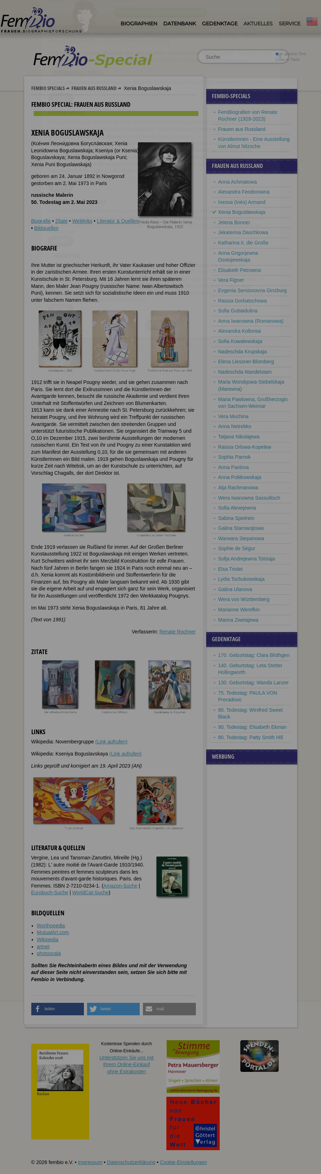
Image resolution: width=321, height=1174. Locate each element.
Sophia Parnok (234, 457)
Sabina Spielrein (236, 518)
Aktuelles (258, 23)
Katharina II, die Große (243, 243)
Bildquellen (46, 228)
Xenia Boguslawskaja (242, 212)
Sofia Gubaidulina (238, 311)
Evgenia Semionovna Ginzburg (252, 290)
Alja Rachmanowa (238, 487)
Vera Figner (231, 280)
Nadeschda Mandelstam (245, 372)
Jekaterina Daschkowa (243, 232)
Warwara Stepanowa (241, 538)
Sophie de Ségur (236, 548)
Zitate (61, 221)
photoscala (49, 953)
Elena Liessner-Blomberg (246, 361)
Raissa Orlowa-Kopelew (244, 447)
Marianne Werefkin (239, 609)
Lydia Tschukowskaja (241, 579)
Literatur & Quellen (117, 221)
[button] (57, 1009)
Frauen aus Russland (94, 88)
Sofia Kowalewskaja (240, 341)
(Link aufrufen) (111, 741)
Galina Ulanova (235, 589)
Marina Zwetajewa (238, 620)
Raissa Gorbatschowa (242, 301)
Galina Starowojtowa (241, 528)
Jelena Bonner (234, 222)
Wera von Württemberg (243, 599)
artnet (43, 946)
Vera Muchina (233, 416)
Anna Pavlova (233, 467)
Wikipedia (48, 939)
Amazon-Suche (120, 886)
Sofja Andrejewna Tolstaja (246, 559)
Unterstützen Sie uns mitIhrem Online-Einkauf (127, 1064)
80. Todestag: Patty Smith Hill (250, 737)
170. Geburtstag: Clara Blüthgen (254, 655)
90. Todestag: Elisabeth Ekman (252, 727)
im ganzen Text (290, 54)
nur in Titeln (287, 59)
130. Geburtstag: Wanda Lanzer (253, 682)
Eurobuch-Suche (49, 892)
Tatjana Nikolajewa (239, 436)
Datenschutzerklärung (131, 1162)
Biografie (41, 221)
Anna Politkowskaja (239, 477)
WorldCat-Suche (90, 892)
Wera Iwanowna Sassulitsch (249, 498)
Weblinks (82, 221)
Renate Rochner (178, 632)
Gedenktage (219, 23)
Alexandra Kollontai (239, 331)
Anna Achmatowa (237, 182)
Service (289, 23)
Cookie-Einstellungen (183, 1162)
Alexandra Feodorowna (244, 192)
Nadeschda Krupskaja (242, 351)
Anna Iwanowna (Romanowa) (251, 321)
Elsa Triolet (230, 569)
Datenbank (179, 23)
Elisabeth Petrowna (239, 270)
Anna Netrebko (234, 426)
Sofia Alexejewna (237, 508)
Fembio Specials (48, 88)
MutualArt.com (53, 932)
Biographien (139, 23)
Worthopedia (51, 925)
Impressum (90, 1162)
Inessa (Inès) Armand (242, 202)
